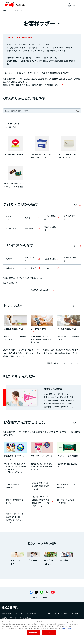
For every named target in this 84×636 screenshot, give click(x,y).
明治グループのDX (9, 618)
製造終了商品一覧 (10, 283)
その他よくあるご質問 (42, 289)
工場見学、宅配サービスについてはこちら (62, 363)
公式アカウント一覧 (40, 597)
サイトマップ (18, 613)
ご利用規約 (74, 613)
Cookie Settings (25, 618)
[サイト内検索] (69, 4)
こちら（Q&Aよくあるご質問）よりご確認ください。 (41, 85)
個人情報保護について (34, 613)
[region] (42, 627)
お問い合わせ (6, 613)
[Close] (80, 622)
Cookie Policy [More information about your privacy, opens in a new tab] (66, 628)
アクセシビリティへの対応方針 (56, 613)
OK (49, 633)
